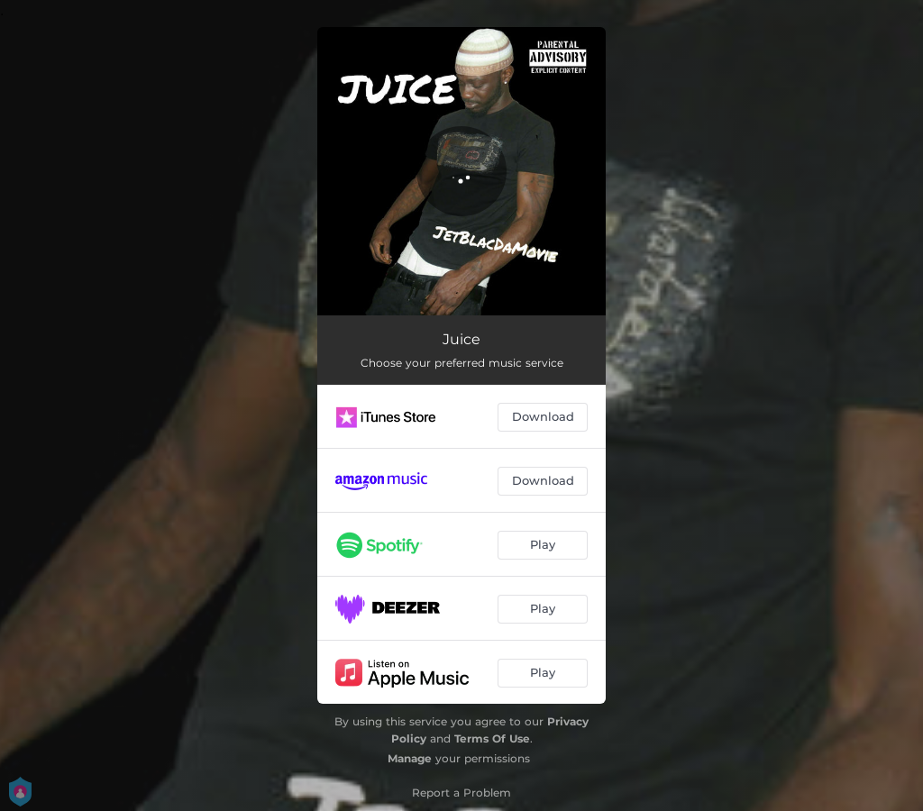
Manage (410, 758)
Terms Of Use (492, 738)
